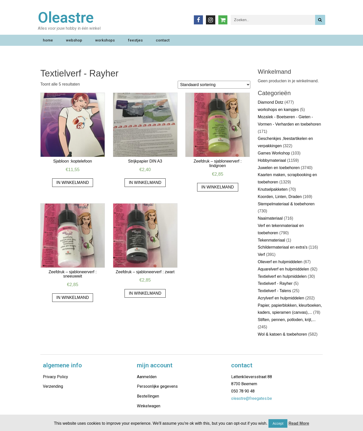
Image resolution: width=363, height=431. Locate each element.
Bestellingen (148, 396)
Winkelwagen (148, 406)
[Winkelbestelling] (214, 85)
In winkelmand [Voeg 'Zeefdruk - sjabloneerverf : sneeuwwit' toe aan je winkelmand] (72, 297)
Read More (299, 423)
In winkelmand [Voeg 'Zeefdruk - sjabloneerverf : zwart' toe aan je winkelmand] (145, 293)
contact (163, 40)
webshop (74, 40)
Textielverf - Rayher (275, 283)
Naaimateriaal (270, 218)
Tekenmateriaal (271, 240)
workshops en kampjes (278, 109)
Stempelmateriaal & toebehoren (286, 204)
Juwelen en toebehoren (279, 168)
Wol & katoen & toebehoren (282, 334)
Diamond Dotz (270, 102)
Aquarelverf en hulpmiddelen (283, 269)
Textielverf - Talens (274, 291)
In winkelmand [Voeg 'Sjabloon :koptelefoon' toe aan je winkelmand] (72, 182)
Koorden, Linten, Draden (280, 196)
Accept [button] (278, 423)
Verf (261, 254)
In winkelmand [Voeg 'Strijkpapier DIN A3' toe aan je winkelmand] (145, 182)
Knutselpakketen (273, 189)
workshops (105, 40)
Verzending (53, 386)
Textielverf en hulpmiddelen (282, 276)
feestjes (135, 40)
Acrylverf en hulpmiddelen (281, 298)
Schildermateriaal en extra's (283, 247)
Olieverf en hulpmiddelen (280, 262)
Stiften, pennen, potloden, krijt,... (287, 320)
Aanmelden (147, 376)
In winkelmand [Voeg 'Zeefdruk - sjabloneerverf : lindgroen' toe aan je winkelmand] (217, 187)
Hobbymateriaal (272, 160)
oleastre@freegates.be (251, 398)
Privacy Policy (55, 376)
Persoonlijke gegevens (157, 386)
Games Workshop (274, 153)
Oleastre (66, 17)
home (48, 40)
